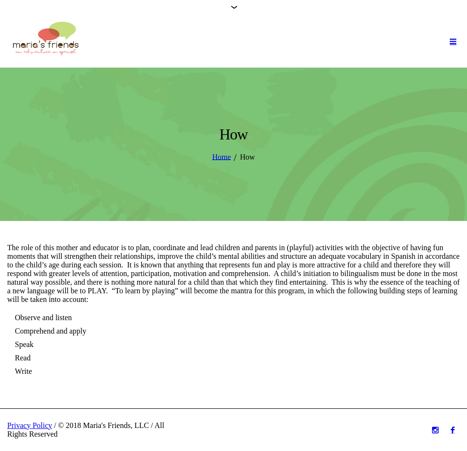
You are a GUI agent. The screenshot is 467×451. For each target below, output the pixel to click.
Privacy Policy (29, 425)
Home (221, 156)
